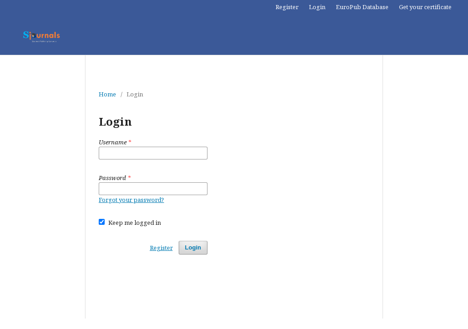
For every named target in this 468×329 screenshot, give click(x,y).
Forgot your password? (131, 200)
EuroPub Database (362, 7)
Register (287, 7)
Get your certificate (425, 7)
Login (317, 7)
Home (107, 94)
